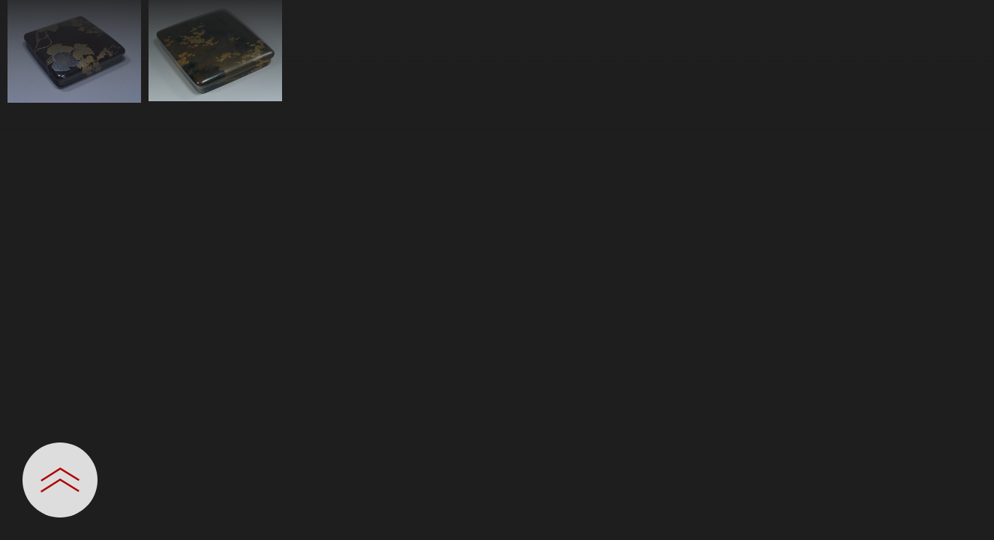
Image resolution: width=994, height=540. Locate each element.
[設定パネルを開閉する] (60, 480)
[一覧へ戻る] (967, 17)
